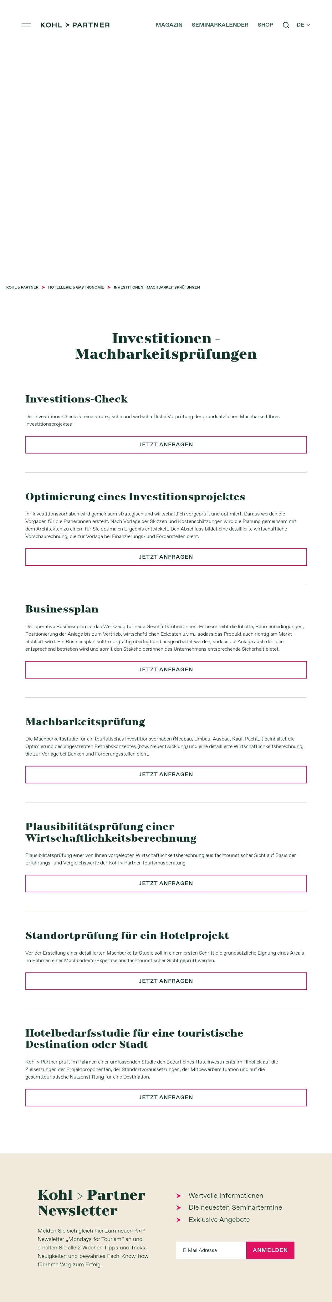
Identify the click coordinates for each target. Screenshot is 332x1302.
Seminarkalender (220, 25)
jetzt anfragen (166, 445)
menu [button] (26, 25)
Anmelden (270, 1250)
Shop (265, 25)
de (303, 25)
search (286, 25)
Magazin (169, 25)
